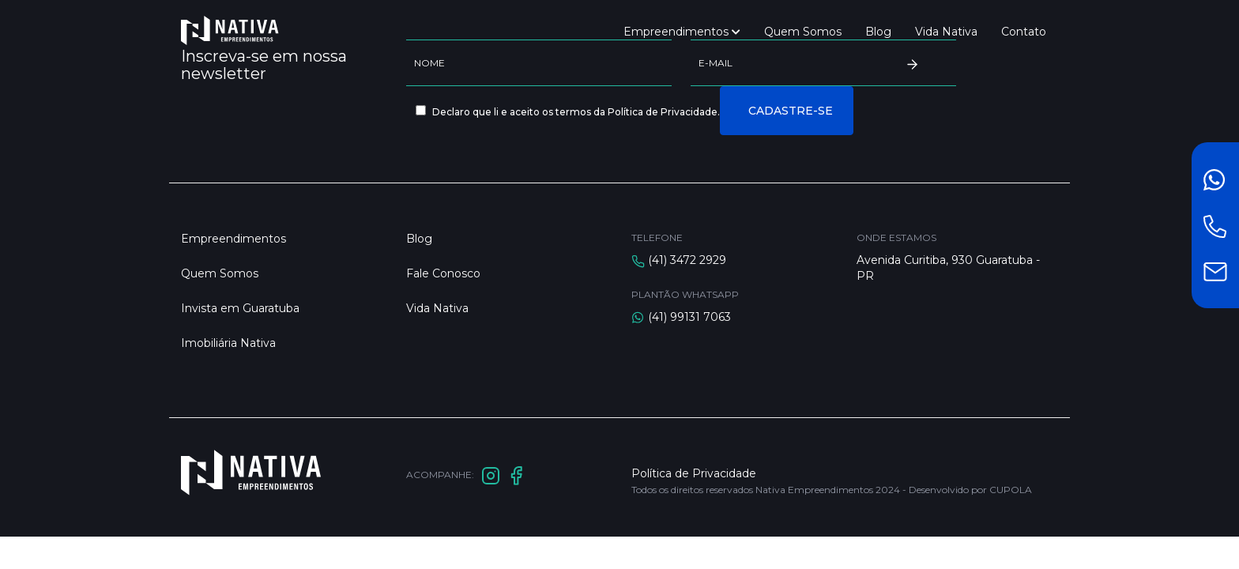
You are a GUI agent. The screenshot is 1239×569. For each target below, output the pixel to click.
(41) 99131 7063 (689, 317)
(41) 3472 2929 (687, 260)
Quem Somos (803, 31)
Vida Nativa (946, 31)
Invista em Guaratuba (240, 308)
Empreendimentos (681, 31)
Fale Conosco (443, 273)
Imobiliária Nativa (228, 343)
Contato (1023, 31)
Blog (878, 31)
